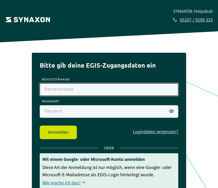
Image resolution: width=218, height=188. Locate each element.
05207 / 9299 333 (196, 20)
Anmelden (58, 132)
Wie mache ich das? (61, 183)
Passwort (51, 101)
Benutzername (56, 79)
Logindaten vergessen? (155, 131)
